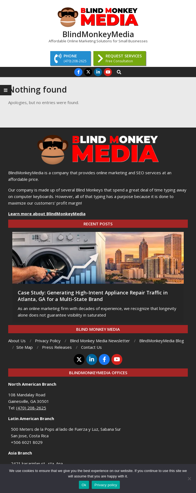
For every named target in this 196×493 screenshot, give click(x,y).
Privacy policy (105, 485)
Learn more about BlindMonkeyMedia (46, 213)
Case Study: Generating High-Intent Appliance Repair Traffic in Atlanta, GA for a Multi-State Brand (93, 295)
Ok (84, 485)
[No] (189, 478)
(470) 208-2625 (31, 408)
